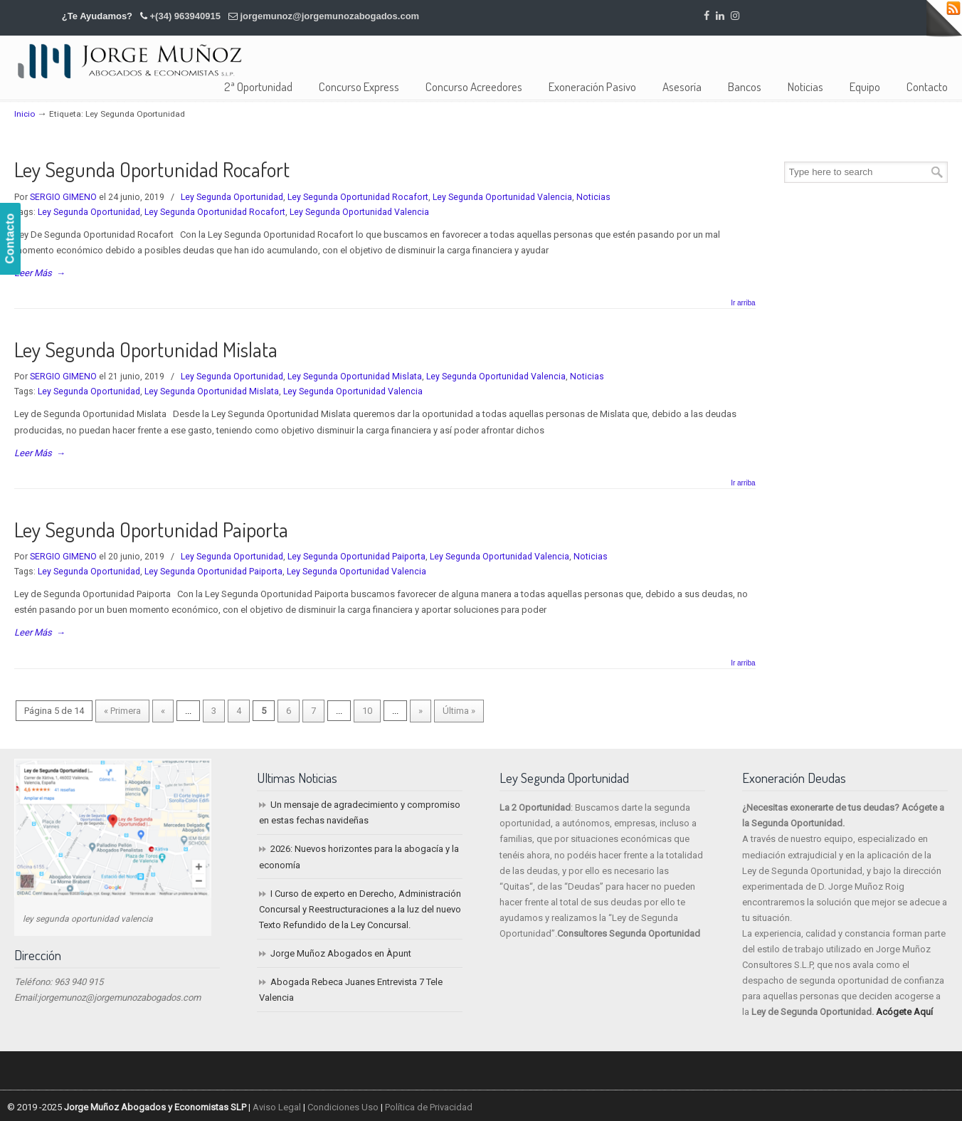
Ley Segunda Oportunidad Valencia (502, 197)
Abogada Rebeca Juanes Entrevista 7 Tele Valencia (351, 990)
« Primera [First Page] (122, 710)
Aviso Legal (277, 1107)
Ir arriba (743, 303)
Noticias (593, 197)
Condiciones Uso (343, 1107)
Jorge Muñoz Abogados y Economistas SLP (129, 60)
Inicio (24, 114)
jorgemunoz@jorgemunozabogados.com (329, 16)
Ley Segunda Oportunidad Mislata (146, 349)
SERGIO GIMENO (63, 197)
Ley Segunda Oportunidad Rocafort (152, 169)
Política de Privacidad (428, 1107)
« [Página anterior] (163, 710)
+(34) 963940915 (185, 16)
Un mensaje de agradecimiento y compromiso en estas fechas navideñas (359, 812)
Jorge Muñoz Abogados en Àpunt (340, 953)
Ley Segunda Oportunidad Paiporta (151, 529)
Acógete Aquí (904, 1011)
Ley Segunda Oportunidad (232, 197)
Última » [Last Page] (459, 710)
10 (367, 710)
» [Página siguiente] (420, 710)
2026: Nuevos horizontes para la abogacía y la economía (359, 856)
